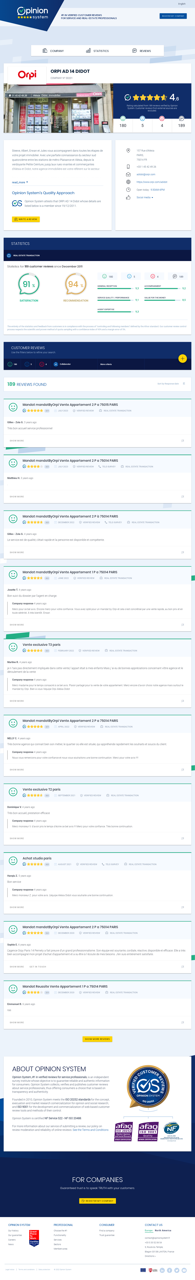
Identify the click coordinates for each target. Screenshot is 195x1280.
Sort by (168, 383)
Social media (145, 197)
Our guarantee (15, 1235)
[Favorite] (182, 358)
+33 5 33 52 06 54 (153, 1242)
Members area (60, 1249)
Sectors (57, 1244)
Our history (13, 1230)
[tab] (149, 1230)
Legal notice (10, 1270)
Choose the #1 (60, 1230)
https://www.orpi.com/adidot (152, 182)
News (11, 1244)
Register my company (173, 16)
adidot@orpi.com (146, 174)
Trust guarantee (106, 1235)
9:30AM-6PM (158, 189)
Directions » (150, 1256)
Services (58, 1240)
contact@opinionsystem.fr (157, 1238)
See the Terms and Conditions (90, 1129)
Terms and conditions (26, 1270)
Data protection (45, 1270)
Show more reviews (97, 1039)
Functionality (60, 1235)
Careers (12, 1240)
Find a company (106, 1230)
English (182, 3)
